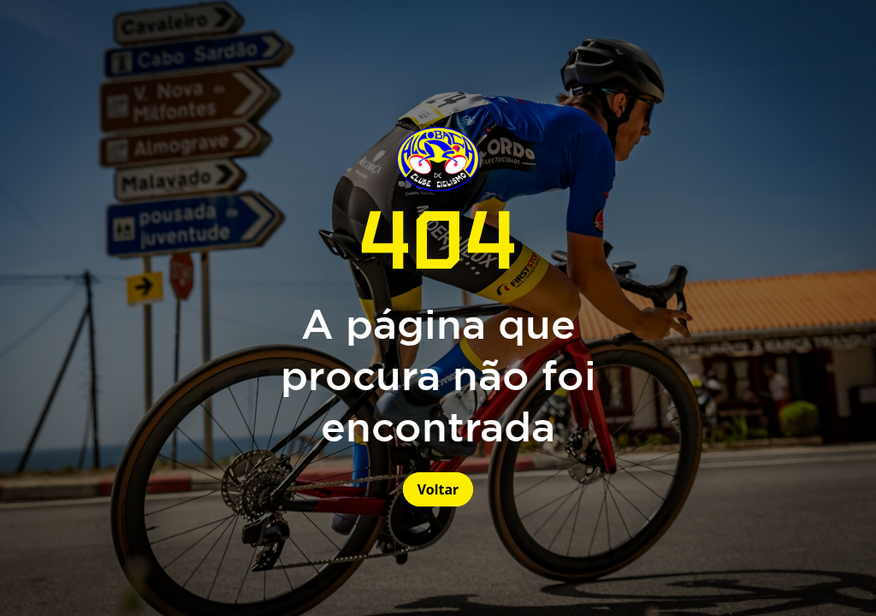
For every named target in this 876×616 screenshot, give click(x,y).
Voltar (438, 489)
